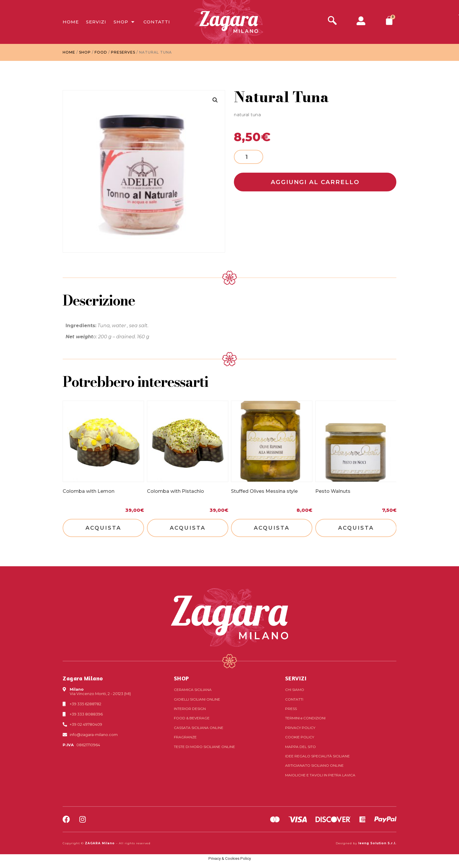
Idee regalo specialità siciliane (317, 756)
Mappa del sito (300, 746)
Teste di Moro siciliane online (204, 746)
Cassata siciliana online (198, 727)
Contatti (156, 22)
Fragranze (185, 737)
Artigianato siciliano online (314, 765)
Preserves (123, 52)
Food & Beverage (192, 718)
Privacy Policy (300, 727)
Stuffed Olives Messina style (264, 491)
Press (291, 708)
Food (101, 52)
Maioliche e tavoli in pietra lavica (320, 775)
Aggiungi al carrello (315, 182)
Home (71, 22)
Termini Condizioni (305, 718)
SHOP (181, 678)
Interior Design (190, 708)
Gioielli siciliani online (197, 699)
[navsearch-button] (332, 21)
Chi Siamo (294, 689)
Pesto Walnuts (332, 491)
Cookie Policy (299, 737)
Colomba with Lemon (88, 491)
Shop (125, 22)
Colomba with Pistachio (175, 491)
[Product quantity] (248, 157)
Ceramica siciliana (193, 689)
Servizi (96, 22)
